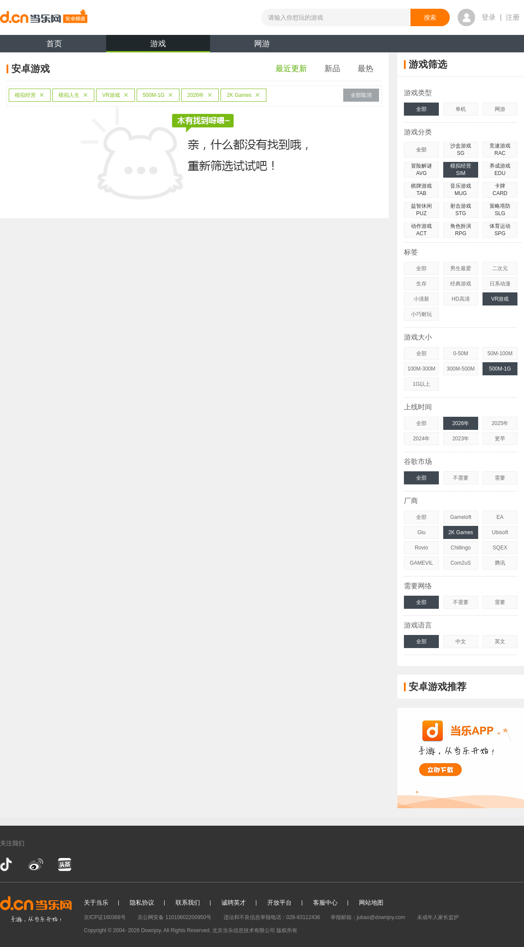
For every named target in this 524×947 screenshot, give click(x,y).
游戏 (158, 45)
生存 (421, 284)
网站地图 (371, 902)
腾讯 (500, 563)
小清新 (421, 299)
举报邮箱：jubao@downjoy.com (368, 917)
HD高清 (460, 299)
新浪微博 (35, 865)
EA (499, 517)
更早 (500, 439)
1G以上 (421, 384)
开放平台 (279, 902)
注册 (513, 17)
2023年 (460, 439)
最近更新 (291, 68)
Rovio (421, 548)
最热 (365, 68)
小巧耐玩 (421, 314)
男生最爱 (460, 268)
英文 (500, 641)
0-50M (460, 353)
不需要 (461, 478)
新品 (332, 68)
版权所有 (286, 930)
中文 (460, 641)
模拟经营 (30, 95)
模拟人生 (73, 95)
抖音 (7, 865)
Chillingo (461, 548)
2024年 (421, 439)
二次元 (500, 268)
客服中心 (325, 902)
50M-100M (499, 353)
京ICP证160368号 (105, 917)
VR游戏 (115, 95)
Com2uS (461, 563)
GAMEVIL (421, 563)
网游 (262, 43)
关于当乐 (96, 902)
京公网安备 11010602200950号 (174, 917)
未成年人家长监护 (438, 917)
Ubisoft (500, 532)
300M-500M (461, 369)
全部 (421, 109)
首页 (54, 43)
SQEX (500, 548)
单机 (460, 109)
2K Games (243, 95)
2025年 (500, 423)
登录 (489, 17)
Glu (421, 532)
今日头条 (64, 865)
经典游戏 (460, 284)
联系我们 (188, 902)
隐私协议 (142, 902)
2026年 (200, 95)
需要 (500, 478)
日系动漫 (500, 284)
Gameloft (461, 517)
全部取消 (361, 95)
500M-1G (158, 95)
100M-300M (421, 369)
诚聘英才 (233, 902)
